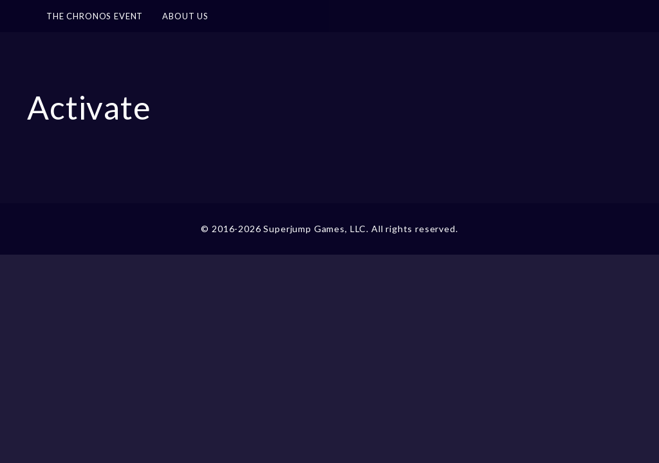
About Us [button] (185, 16)
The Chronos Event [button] (94, 16)
